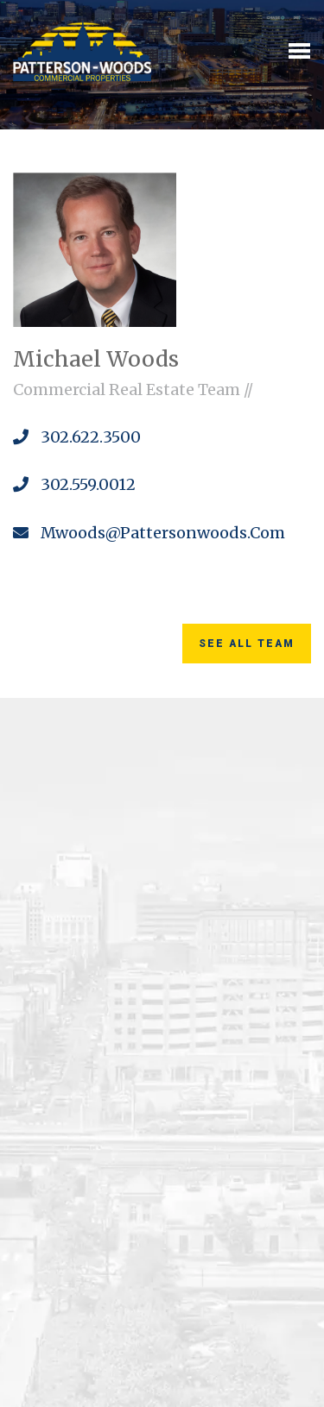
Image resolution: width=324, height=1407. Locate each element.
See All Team (247, 644)
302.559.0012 (74, 484)
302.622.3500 (77, 437)
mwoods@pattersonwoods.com (149, 533)
